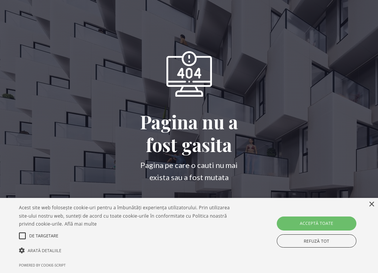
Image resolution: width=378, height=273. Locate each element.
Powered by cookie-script (42, 265)
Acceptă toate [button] (316, 223)
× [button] (371, 204)
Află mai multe (80, 224)
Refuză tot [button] (316, 241)
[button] (129, 251)
